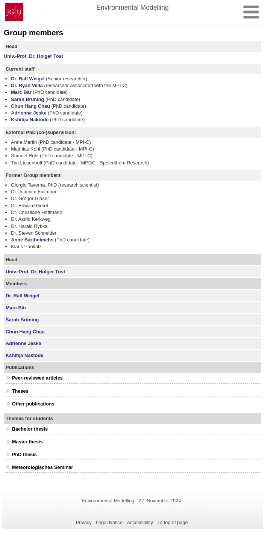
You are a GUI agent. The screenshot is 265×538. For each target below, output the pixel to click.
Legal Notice (109, 522)
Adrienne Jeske (29, 113)
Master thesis (27, 442)
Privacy (84, 522)
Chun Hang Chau (30, 106)
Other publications (33, 404)
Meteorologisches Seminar (42, 467)
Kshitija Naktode (29, 119)
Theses (20, 391)
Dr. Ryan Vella (27, 85)
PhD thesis (24, 454)
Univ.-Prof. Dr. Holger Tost (33, 56)
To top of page (172, 522)
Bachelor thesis (30, 429)
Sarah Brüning (27, 99)
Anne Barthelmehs (32, 240)
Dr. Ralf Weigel (27, 78)
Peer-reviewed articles (37, 378)
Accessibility (140, 522)
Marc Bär (21, 92)
